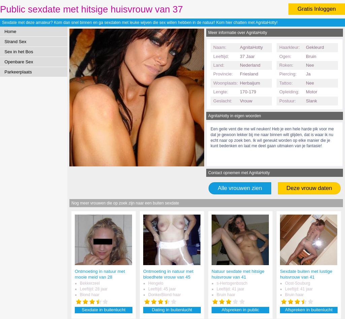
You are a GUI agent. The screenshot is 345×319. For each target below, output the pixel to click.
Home (10, 31)
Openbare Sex (18, 61)
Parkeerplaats (18, 71)
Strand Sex (15, 41)
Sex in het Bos (18, 51)
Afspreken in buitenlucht (309, 309)
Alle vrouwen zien (240, 188)
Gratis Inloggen (316, 9)
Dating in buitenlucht (172, 309)
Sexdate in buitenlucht (104, 309)
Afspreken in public (240, 309)
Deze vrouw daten (309, 188)
